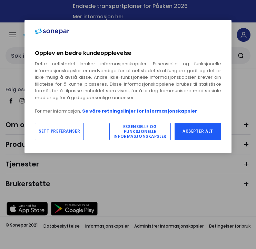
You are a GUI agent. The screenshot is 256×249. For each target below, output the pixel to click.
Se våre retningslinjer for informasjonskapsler (139, 111)
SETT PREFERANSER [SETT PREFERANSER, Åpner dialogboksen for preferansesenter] (59, 131)
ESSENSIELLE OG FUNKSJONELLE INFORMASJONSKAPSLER (140, 131)
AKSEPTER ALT (198, 131)
